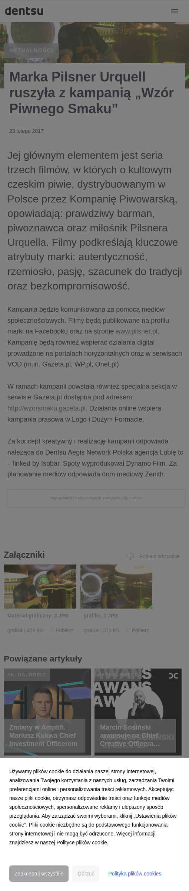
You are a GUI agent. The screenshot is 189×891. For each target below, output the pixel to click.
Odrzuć (85, 874)
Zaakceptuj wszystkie (38, 874)
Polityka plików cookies (134, 874)
